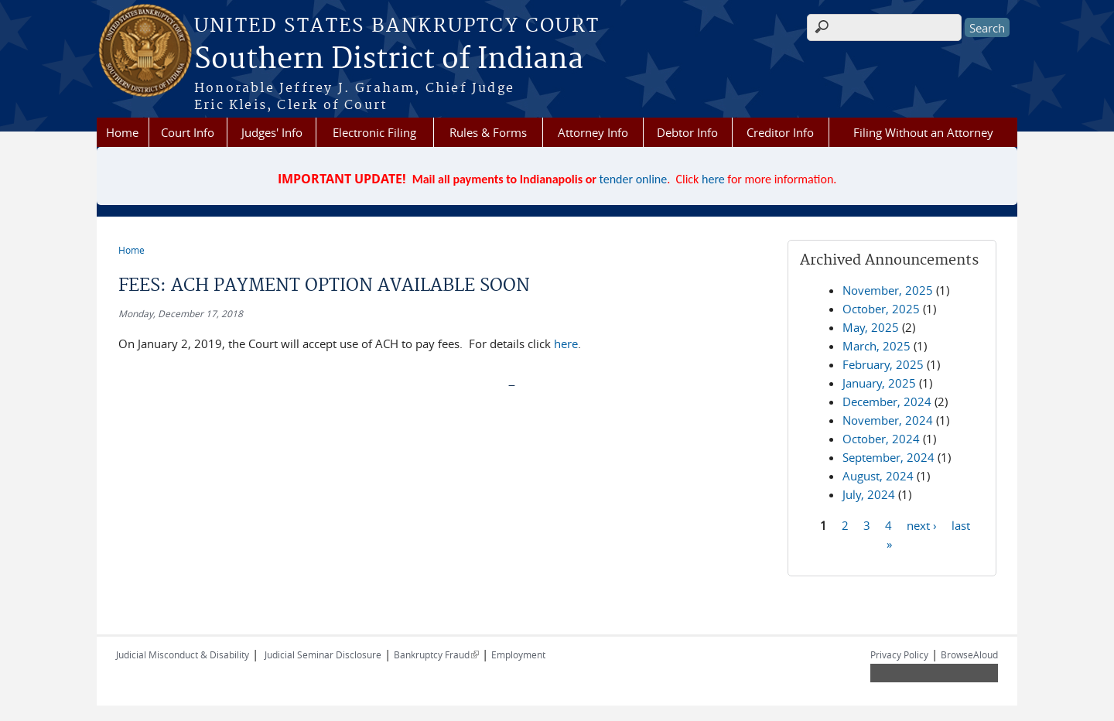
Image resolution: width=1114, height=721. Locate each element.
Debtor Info (687, 132)
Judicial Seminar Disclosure (323, 654)
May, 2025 (870, 327)
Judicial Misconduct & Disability (182, 654)
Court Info (187, 132)
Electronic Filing (374, 132)
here (713, 179)
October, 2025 (881, 308)
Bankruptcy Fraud (436, 654)
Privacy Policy (899, 654)
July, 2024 (868, 494)
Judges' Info (271, 132)
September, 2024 (888, 457)
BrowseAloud (969, 654)
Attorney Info (593, 132)
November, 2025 (887, 290)
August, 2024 (878, 476)
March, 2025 (876, 346)
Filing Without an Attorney (923, 132)
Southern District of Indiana (388, 59)
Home (122, 132)
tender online (634, 179)
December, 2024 (886, 401)
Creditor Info (780, 132)
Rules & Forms (488, 132)
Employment (518, 654)
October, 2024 (881, 438)
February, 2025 (883, 364)
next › (922, 524)
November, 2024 (887, 420)
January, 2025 (879, 383)
